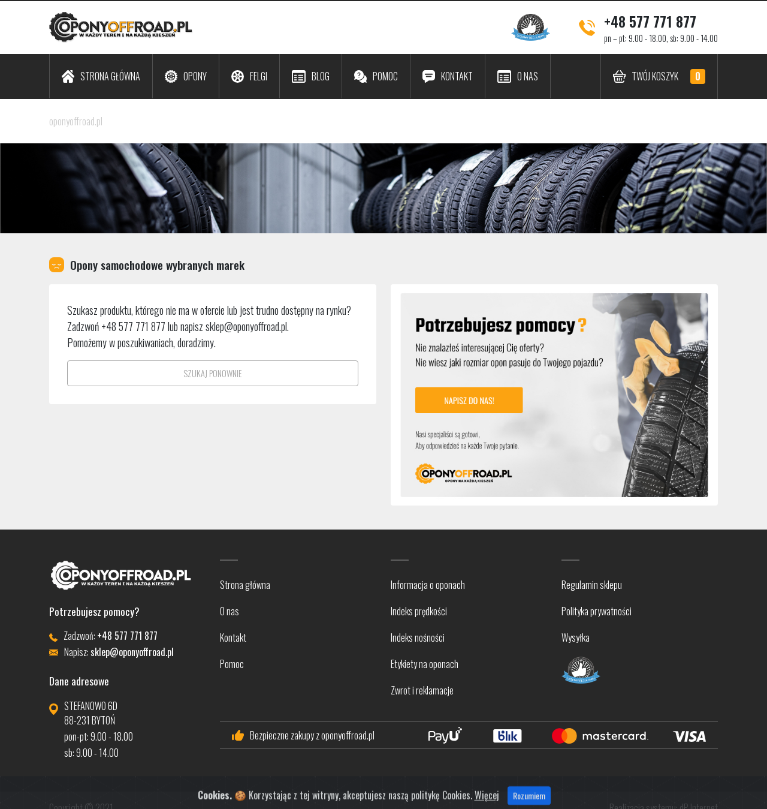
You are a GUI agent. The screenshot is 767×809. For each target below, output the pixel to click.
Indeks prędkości (419, 611)
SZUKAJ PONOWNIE (212, 373)
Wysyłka (575, 637)
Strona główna (245, 585)
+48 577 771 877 (650, 21)
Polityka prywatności (596, 611)
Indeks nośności (418, 637)
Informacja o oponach (428, 585)
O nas (229, 611)
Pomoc (232, 664)
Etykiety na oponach (424, 664)
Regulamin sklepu (591, 585)
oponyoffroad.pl (75, 121)
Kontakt (233, 637)
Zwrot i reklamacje (422, 690)
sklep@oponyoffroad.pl (246, 326)
